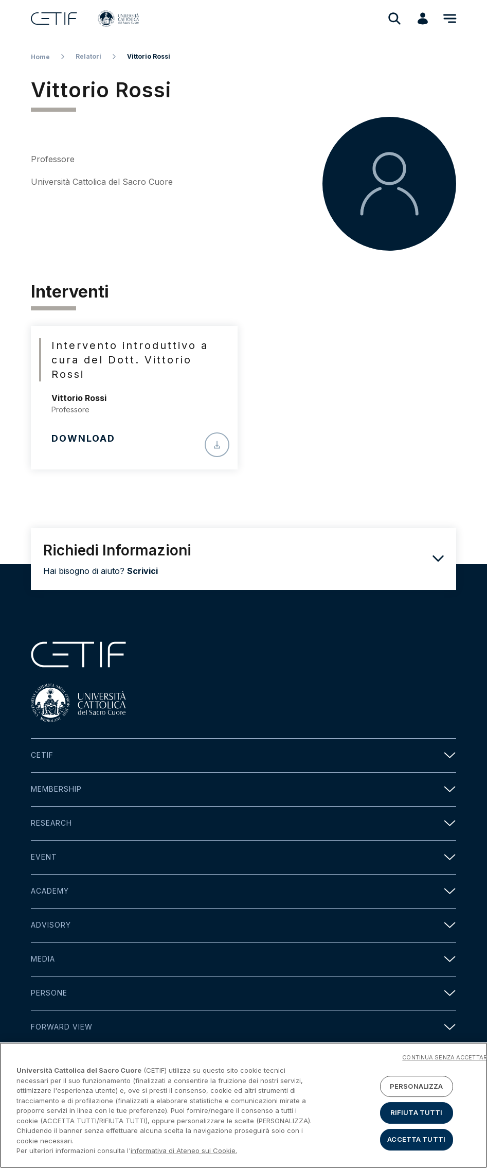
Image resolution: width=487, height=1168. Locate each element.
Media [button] (243, 959)
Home (40, 57)
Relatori (88, 56)
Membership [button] (243, 789)
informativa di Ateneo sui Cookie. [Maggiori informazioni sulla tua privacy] (184, 1153)
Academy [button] (243, 891)
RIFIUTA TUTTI (416, 1115)
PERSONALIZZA (416, 1088)
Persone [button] (243, 993)
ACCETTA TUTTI (416, 1141)
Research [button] (243, 823)
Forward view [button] (243, 1027)
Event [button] (243, 857)
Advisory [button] (243, 925)
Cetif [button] (243, 755)
